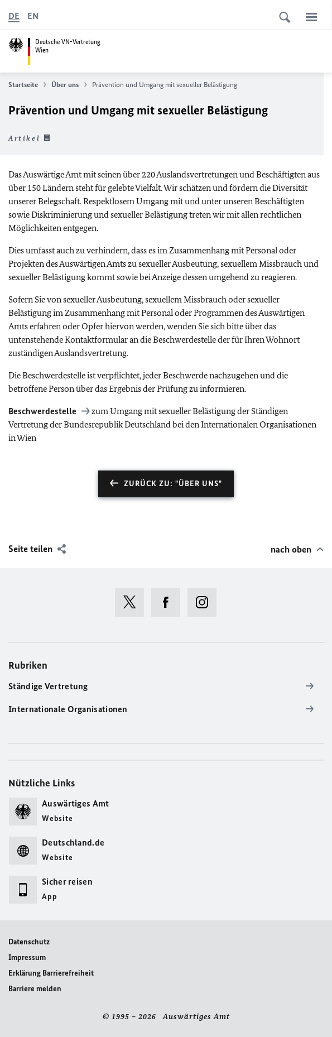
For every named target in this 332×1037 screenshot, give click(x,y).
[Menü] (311, 16)
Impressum (27, 957)
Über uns (69, 85)
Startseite (27, 85)
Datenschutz (29, 942)
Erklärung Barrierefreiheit (51, 973)
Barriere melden (34, 988)
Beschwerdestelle (43, 411)
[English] (33, 16)
